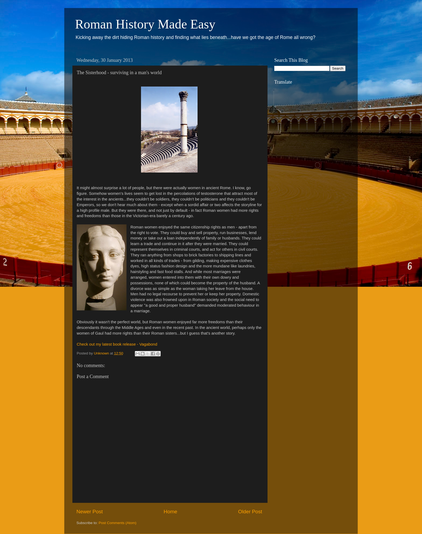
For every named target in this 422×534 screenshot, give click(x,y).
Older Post (250, 511)
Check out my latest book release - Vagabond (117, 344)
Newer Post (89, 511)
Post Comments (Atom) (117, 523)
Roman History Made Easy (145, 24)
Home (170, 511)
